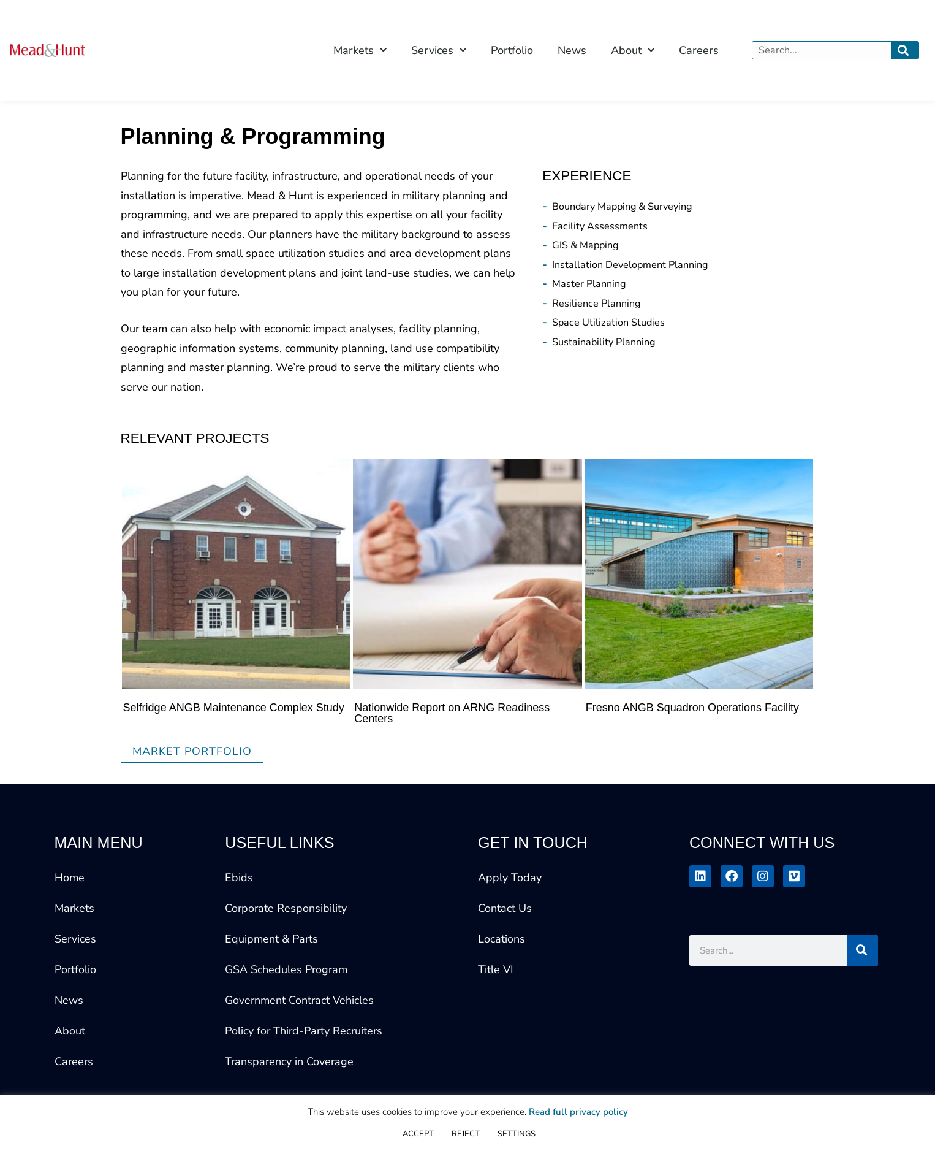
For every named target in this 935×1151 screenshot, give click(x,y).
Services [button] (438, 50)
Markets (74, 908)
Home (70, 877)
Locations (501, 938)
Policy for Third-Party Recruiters (303, 1030)
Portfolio (512, 50)
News (572, 50)
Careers (699, 50)
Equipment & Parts (271, 938)
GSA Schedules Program (286, 969)
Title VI (495, 969)
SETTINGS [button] (517, 1133)
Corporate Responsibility (286, 908)
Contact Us (505, 908)
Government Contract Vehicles (299, 1000)
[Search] (904, 50)
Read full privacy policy (578, 1112)
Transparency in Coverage (289, 1061)
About (70, 1030)
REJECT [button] (466, 1133)
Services (75, 938)
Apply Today (510, 877)
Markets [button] (360, 50)
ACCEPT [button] (418, 1133)
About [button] (632, 50)
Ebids (239, 877)
